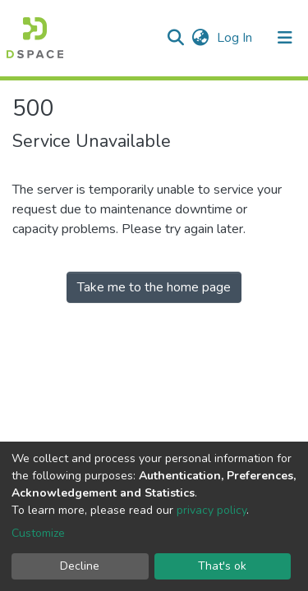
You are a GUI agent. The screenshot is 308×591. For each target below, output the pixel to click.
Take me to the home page (154, 287)
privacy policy (211, 510)
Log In (236, 38)
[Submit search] (175, 37)
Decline (79, 566)
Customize (38, 533)
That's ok (222, 566)
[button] (200, 38)
